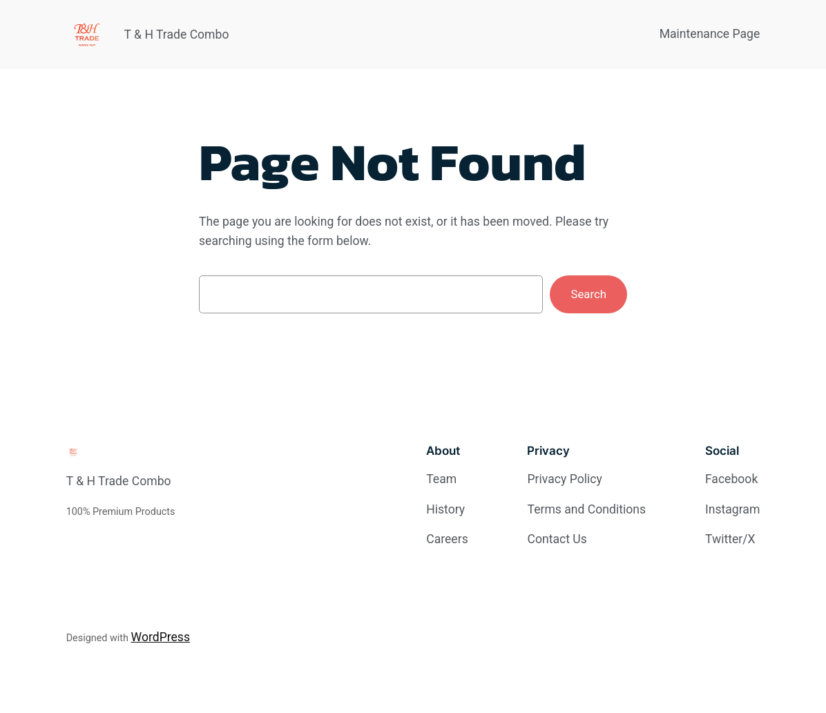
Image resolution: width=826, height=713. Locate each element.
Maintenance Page (710, 34)
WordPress (161, 637)
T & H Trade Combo (176, 34)
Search (588, 294)
